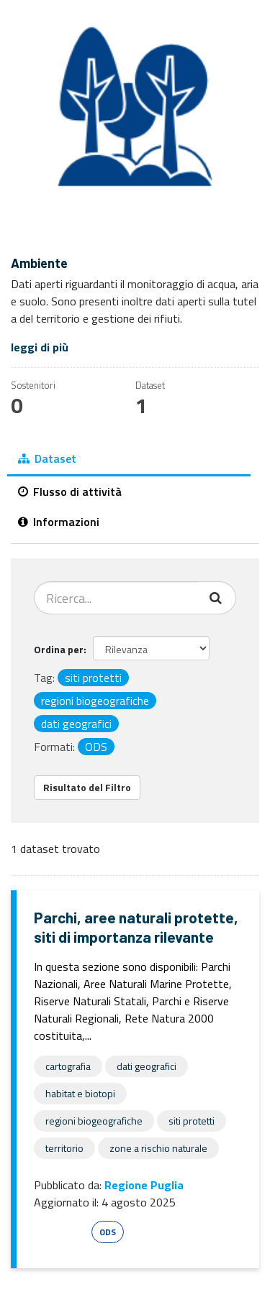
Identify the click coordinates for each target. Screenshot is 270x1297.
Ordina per (59, 649)
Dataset (47, 458)
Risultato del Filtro (87, 787)
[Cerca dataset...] (116, 597)
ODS (107, 1232)
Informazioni (58, 521)
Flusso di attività (70, 491)
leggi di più (39, 347)
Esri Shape (60, 1232)
